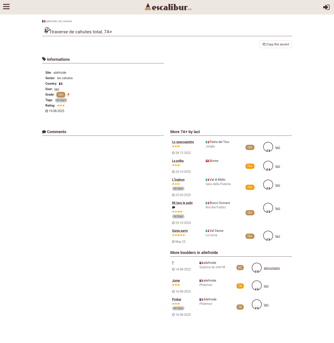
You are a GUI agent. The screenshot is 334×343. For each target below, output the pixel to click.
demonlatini (272, 268)
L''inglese (178, 179)
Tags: (49, 100)
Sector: (50, 78)
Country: (51, 83)
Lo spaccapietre (183, 142)
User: (49, 89)
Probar (176, 299)
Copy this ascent (276, 44)
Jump (176, 280)
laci (57, 89)
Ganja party (180, 230)
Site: (48, 72)
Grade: (49, 94)
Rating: (50, 105)
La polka (178, 161)
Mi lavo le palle (182, 203)
